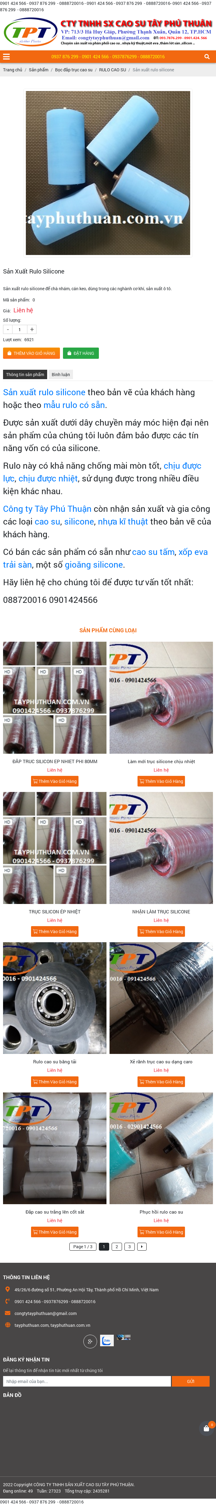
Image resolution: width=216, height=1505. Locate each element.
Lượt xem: (12, 339)
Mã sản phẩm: (16, 300)
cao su (47, 521)
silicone (79, 521)
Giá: (7, 311)
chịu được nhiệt (48, 478)
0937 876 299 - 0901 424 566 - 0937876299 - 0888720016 (108, 56)
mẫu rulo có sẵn (73, 404)
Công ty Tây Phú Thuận (47, 508)
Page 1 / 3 (82, 1246)
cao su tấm (153, 551)
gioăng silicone (94, 564)
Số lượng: (12, 320)
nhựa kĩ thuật (123, 521)
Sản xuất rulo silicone (44, 392)
